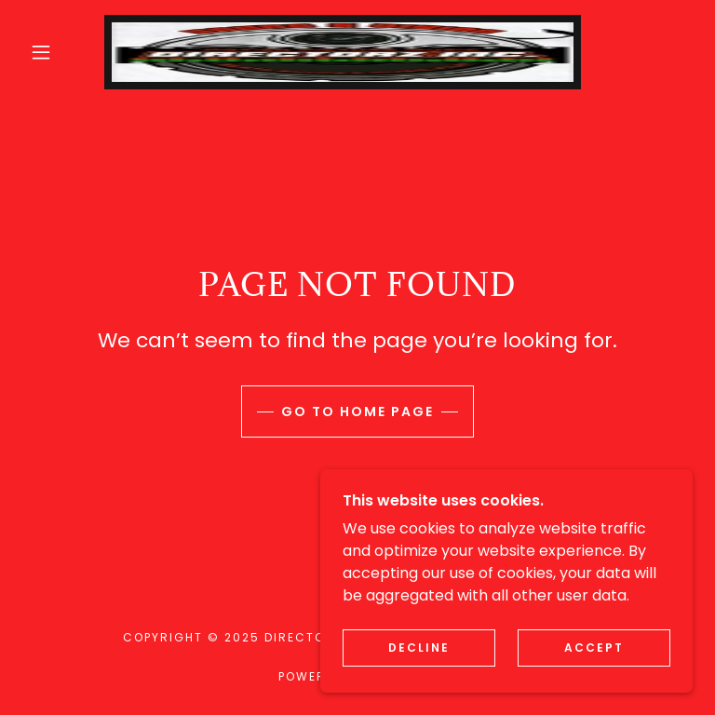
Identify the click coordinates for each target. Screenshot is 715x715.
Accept (594, 686)
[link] (342, 52)
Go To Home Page (357, 411)
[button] (41, 52)
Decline (419, 686)
